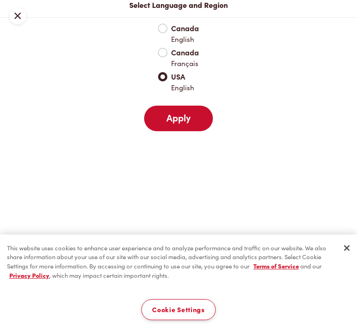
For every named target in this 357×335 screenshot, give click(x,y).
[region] (178, 284)
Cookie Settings (178, 309)
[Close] (347, 248)
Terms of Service (276, 266)
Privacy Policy (29, 276)
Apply (178, 118)
